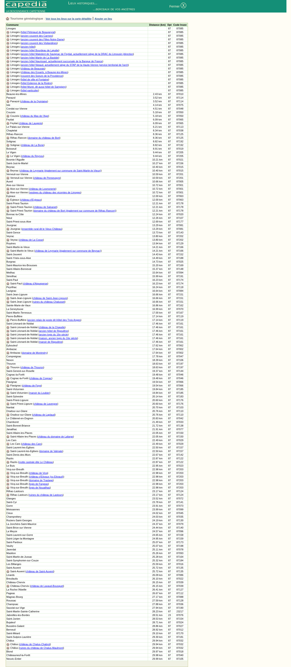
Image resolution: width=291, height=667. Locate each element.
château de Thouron (32, 367)
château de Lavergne (45, 403)
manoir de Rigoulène (50, 341)
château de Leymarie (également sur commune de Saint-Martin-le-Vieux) (60, 170)
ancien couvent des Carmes (36, 35)
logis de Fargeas (39, 484)
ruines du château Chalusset (49, 301)
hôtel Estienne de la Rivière (36, 83)
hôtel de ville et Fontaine (34, 79)
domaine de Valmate (51, 451)
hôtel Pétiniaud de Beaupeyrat (38, 32)
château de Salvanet (45, 207)
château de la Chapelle (52, 327)
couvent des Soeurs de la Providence (42, 75)
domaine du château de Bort (44, 137)
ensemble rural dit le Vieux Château (42, 228)
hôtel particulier (29, 90)
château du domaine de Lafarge (55, 436)
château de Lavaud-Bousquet (46, 586)
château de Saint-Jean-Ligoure (50, 298)
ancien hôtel (28, 46)
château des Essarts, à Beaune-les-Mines (44, 72)
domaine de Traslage (41, 480)
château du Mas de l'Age (34, 116)
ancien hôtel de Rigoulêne (53, 331)
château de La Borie (32, 145)
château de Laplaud (44, 414)
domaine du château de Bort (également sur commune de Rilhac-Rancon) (74, 210)
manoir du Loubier (39, 392)
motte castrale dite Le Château (36, 462)
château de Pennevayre (47, 177)
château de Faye (32, 385)
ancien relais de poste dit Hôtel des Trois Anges (54, 320)
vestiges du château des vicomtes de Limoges (54, 192)
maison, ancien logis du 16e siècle (58, 338)
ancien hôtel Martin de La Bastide (39, 57)
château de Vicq (39, 473)
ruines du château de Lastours (46, 494)
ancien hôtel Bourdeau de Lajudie (39, 50)
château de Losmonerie (42, 188)
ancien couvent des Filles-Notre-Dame (42, 39)
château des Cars (31, 443)
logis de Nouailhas (40, 487)
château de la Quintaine (34, 101)
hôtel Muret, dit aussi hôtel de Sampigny (43, 86)
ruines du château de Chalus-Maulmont (41, 648)
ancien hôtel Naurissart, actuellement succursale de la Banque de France (61, 61)
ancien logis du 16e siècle (53, 334)
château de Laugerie (30, 123)
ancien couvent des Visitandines (39, 43)
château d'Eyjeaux (31, 199)
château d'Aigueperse (35, 283)
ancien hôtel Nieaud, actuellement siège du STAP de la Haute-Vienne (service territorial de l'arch (74, 65)
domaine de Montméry (34, 352)
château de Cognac (40, 378)
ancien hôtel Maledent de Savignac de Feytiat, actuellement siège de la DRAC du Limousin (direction (77, 54)
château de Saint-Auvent (39, 571)
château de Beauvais (33, 68)
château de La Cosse (31, 239)
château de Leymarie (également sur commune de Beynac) (68, 250)
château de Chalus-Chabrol (35, 644)
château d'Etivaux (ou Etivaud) (46, 476)
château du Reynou (32, 156)
